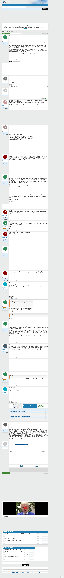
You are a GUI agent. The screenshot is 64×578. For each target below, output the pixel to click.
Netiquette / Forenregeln (34, 572)
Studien (35, 4)
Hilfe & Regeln (30, 4)
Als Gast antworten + (6, 33)
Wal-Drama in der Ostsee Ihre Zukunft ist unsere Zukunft (17, 533)
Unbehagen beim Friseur (10, 31)
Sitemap (39, 572)
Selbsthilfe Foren (12, 4)
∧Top (61, 577)
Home (4, 4)
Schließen (24, 28)
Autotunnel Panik (9, 554)
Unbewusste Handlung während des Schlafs (15, 549)
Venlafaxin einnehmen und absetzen (13, 540)
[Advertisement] (28, 264)
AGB (29, 572)
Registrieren (41, 4)
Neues (8, 4)
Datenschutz (21, 572)
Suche (18, 4)
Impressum (17, 572)
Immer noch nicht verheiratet (11, 556)
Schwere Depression (9, 535)
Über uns (14, 572)
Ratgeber (22, 4)
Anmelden (46, 4)
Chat (25, 4)
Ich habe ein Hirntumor (10, 538)
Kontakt (12, 572)
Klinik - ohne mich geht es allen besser (13, 542)
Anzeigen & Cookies (26, 572)
